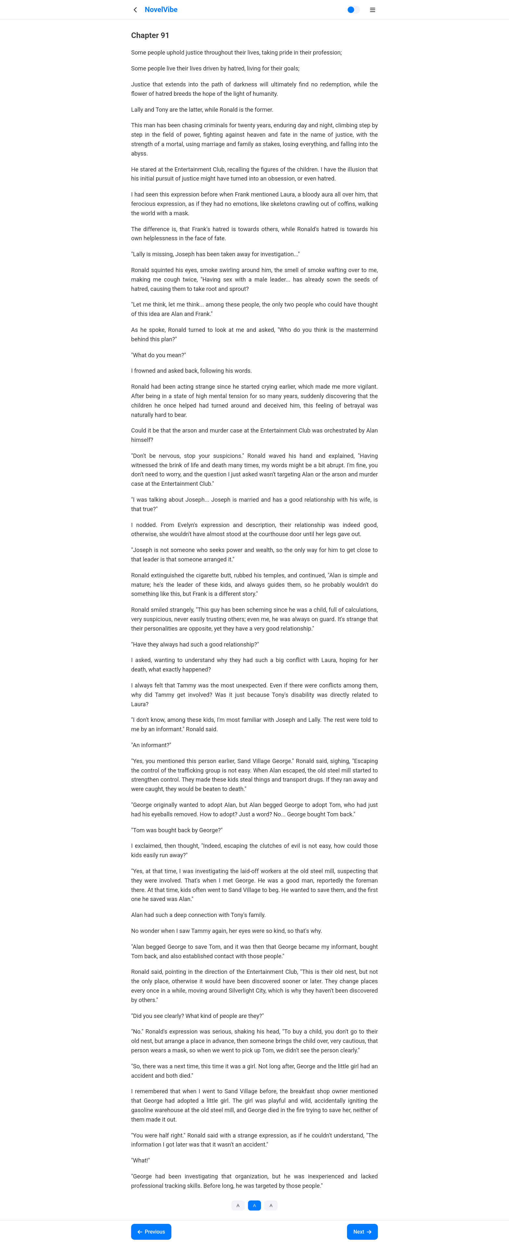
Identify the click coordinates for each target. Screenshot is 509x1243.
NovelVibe (161, 10)
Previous (151, 1232)
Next (362, 1232)
